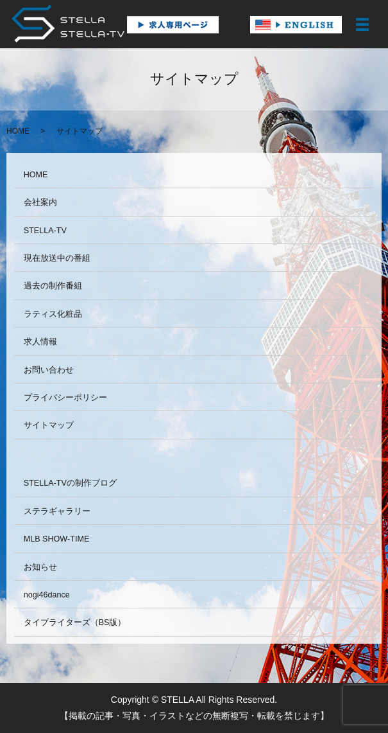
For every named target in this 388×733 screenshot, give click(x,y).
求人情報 (40, 341)
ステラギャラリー (57, 511)
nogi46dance (47, 594)
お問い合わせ (49, 370)
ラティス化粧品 (53, 314)
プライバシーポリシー (65, 397)
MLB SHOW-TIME (57, 538)
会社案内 (40, 202)
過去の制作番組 (53, 285)
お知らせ (40, 567)
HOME (18, 131)
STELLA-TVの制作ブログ (70, 483)
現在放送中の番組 (57, 258)
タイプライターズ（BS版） (75, 622)
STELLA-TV (45, 230)
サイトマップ (49, 425)
